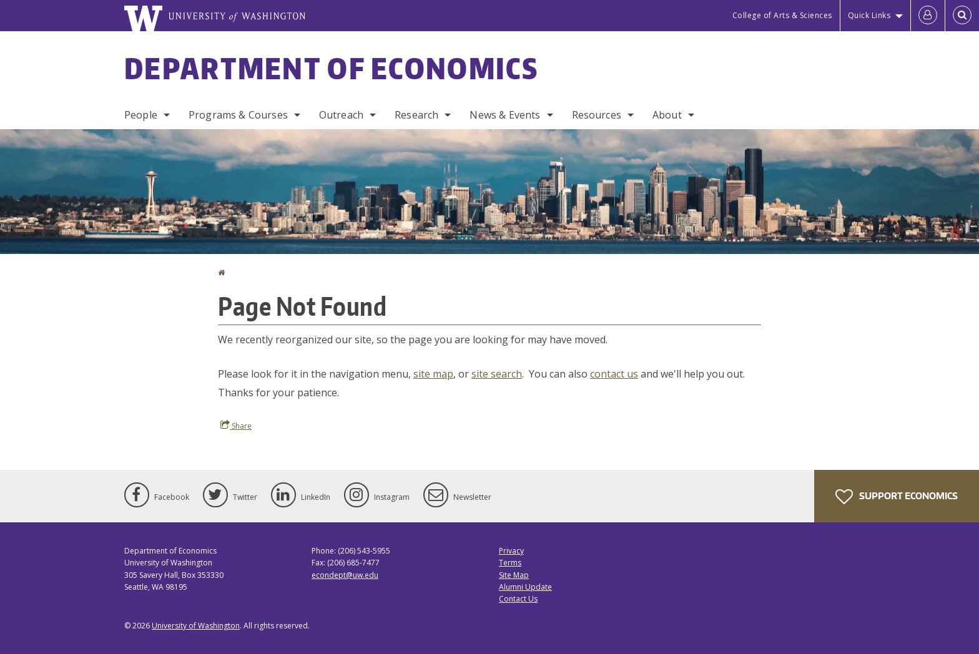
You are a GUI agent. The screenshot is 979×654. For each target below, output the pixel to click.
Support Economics (896, 496)
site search (496, 374)
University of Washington (196, 625)
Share (236, 425)
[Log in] (928, 15)
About (667, 115)
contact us (614, 374)
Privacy (511, 550)
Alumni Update (525, 587)
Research (416, 115)
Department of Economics (331, 68)
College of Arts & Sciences (782, 15)
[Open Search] (962, 15)
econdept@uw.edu (345, 575)
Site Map (514, 575)
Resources (596, 115)
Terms (510, 562)
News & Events (505, 115)
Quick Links (869, 15)
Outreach (341, 115)
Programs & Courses (238, 115)
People (140, 115)
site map (433, 374)
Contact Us (518, 598)
